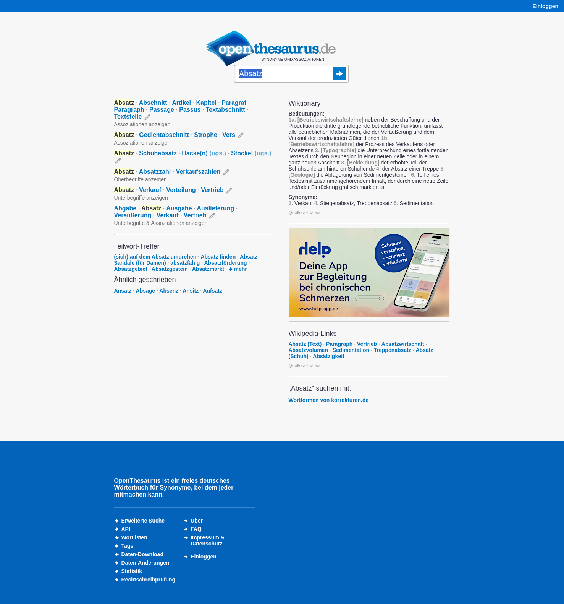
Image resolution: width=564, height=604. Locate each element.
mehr (238, 269)
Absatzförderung (225, 263)
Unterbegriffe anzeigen (141, 198)
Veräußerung (133, 215)
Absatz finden (218, 257)
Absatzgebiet (130, 269)
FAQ (196, 529)
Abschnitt (153, 102)
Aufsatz (212, 291)
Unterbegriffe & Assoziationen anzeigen (161, 223)
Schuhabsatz (158, 153)
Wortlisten (134, 537)
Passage (161, 109)
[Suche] (291, 74)
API (125, 529)
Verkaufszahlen (198, 171)
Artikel (181, 102)
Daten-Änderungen (145, 563)
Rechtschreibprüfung (148, 579)
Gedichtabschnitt (164, 135)
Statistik (131, 571)
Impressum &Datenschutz (208, 540)
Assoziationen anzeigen (142, 124)
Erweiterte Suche (143, 521)
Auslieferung (215, 208)
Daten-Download (142, 554)
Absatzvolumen (308, 350)
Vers (228, 135)
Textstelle (128, 116)
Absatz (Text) (305, 344)
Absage (145, 291)
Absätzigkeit (328, 356)
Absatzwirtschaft (402, 344)
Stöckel (251, 153)
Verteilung (181, 190)
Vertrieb (212, 190)
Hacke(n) (204, 153)
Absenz (168, 291)
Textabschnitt (225, 109)
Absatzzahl (155, 171)
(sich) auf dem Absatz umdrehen (155, 257)
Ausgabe (179, 208)
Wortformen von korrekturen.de (329, 400)
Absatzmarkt (208, 269)
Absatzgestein (170, 269)
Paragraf (233, 102)
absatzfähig (185, 263)
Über (197, 521)
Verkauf (150, 190)
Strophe (205, 135)
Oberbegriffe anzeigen (140, 179)
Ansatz (123, 291)
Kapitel (206, 102)
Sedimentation (351, 350)
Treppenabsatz (392, 350)
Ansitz (191, 291)
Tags (127, 546)
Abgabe (125, 208)
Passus (189, 109)
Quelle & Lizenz (305, 212)
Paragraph (129, 109)
